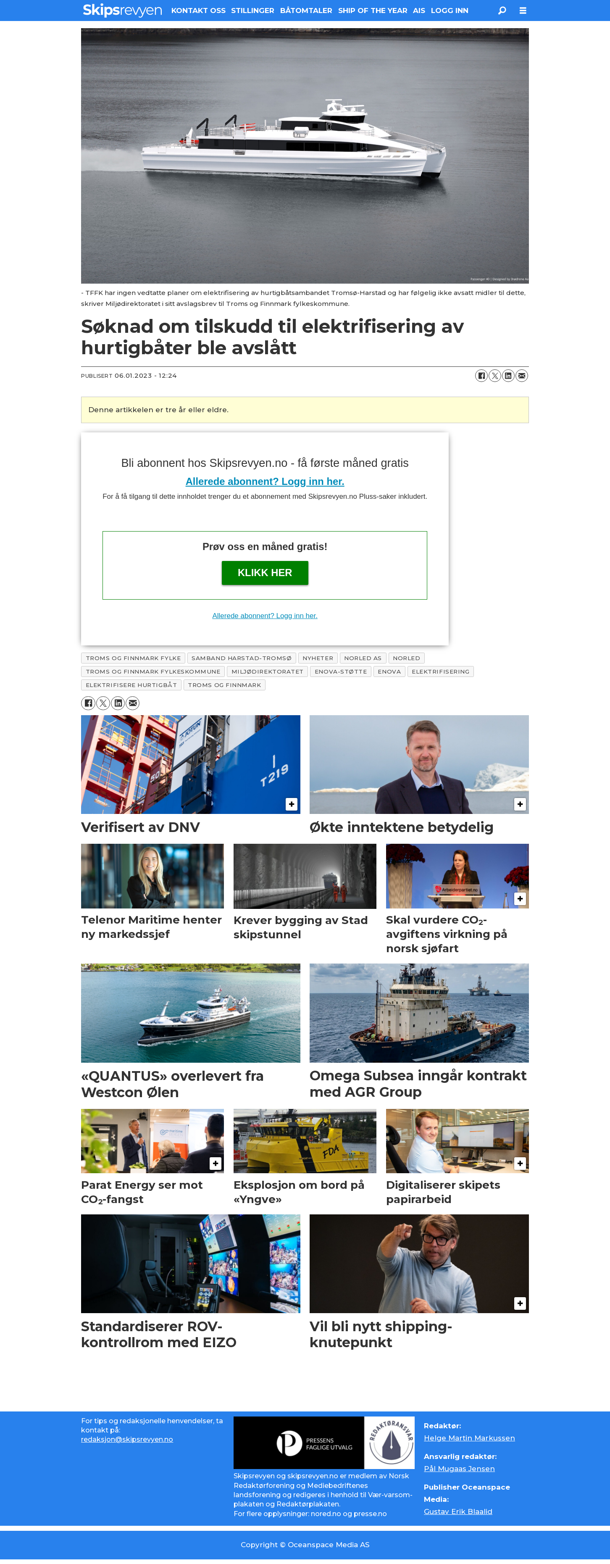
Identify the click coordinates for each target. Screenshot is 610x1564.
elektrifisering (440, 671)
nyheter (317, 658)
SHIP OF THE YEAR (373, 10)
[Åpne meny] (523, 10)
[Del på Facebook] (481, 375)
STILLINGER (252, 10)
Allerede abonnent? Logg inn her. (265, 481)
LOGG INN (449, 10)
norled (406, 658)
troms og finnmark (224, 685)
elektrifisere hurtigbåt (131, 685)
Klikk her (265, 572)
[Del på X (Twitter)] (495, 375)
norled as (363, 658)
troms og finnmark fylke (133, 658)
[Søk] (502, 10)
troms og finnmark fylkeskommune (153, 671)
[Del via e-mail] (521, 375)
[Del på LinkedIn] (508, 375)
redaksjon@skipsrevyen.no (127, 1439)
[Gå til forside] (122, 10)
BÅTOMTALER (306, 10)
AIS (419, 10)
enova (389, 671)
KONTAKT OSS (198, 10)
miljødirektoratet (267, 671)
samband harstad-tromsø (242, 658)
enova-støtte (341, 671)
